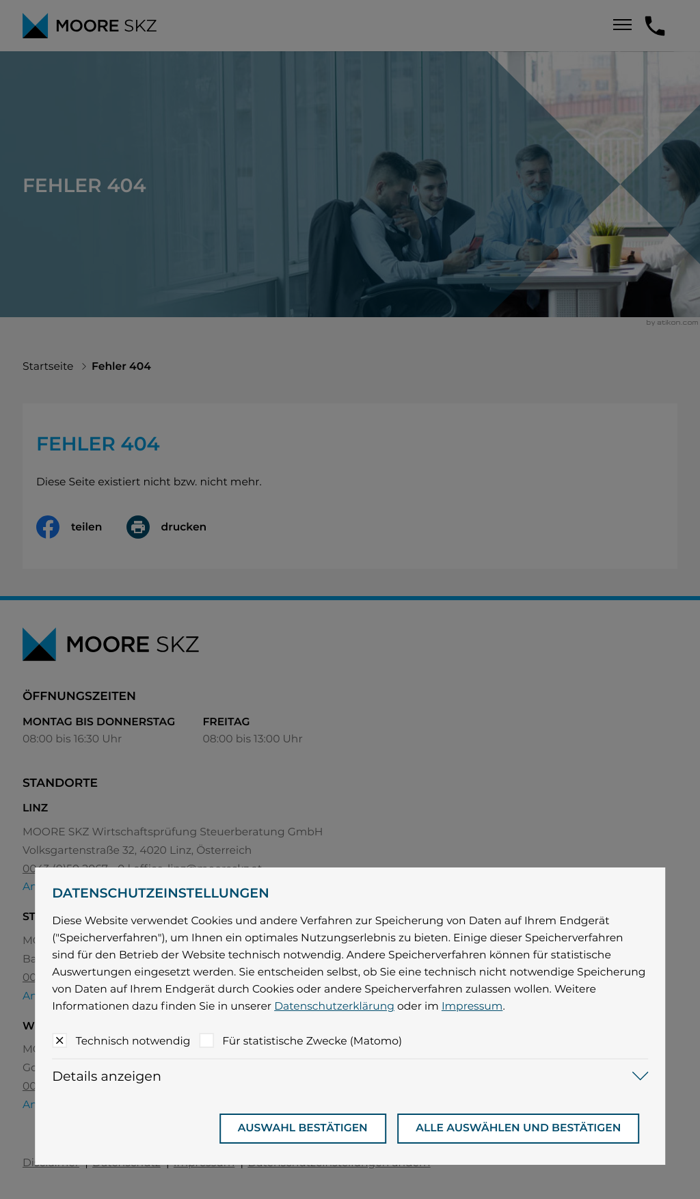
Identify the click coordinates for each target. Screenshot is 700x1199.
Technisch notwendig (133, 1040)
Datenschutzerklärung (334, 1005)
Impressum (472, 1005)
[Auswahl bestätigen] (302, 1129)
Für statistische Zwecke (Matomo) (312, 1040)
